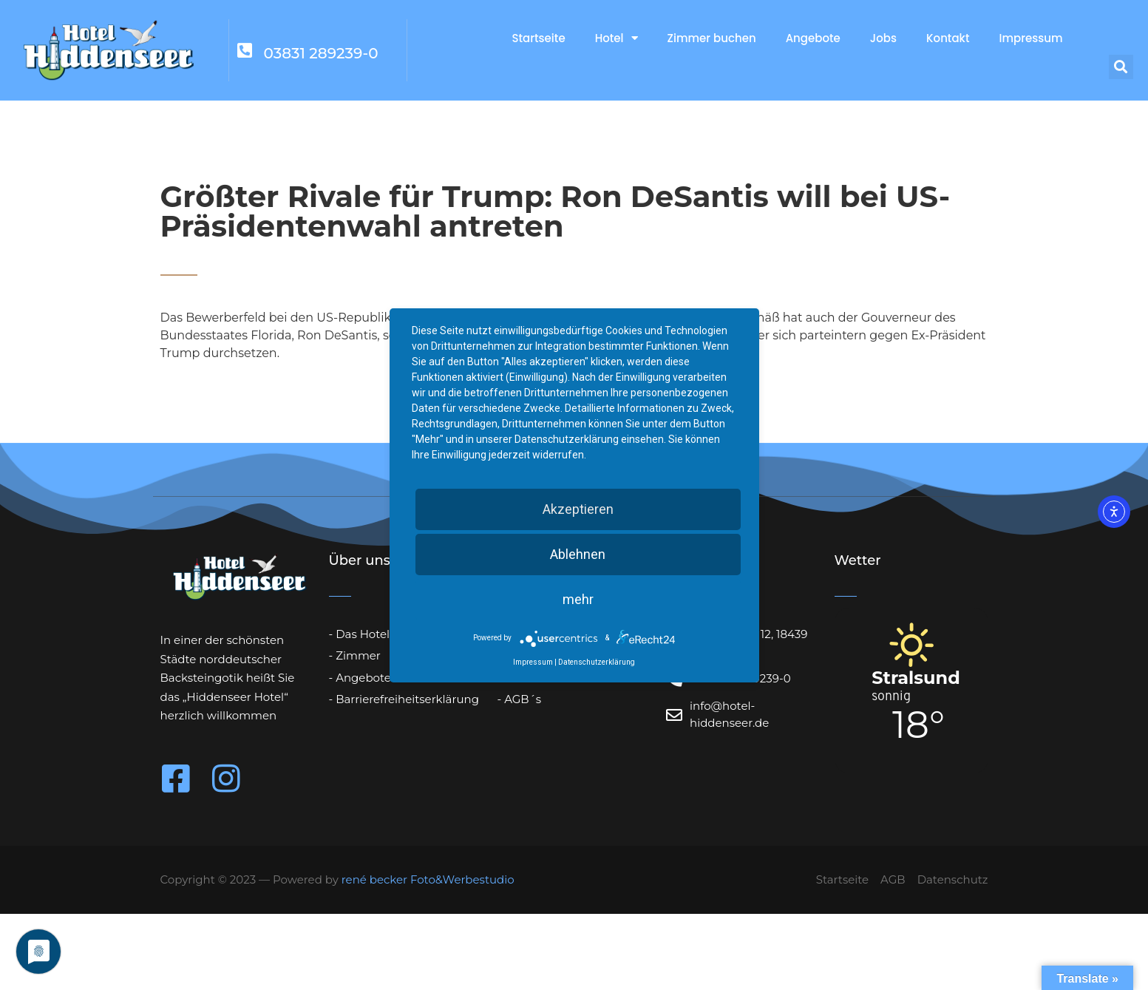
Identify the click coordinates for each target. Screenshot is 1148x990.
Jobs (883, 38)
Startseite (538, 38)
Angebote (813, 38)
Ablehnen (577, 554)
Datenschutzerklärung (596, 662)
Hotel (616, 38)
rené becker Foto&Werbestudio (428, 879)
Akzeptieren (578, 509)
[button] (1121, 67)
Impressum (1031, 38)
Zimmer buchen (712, 38)
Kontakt (947, 38)
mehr (578, 599)
